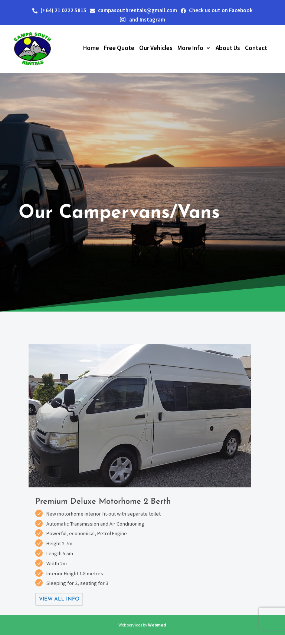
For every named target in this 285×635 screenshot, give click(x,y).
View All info (59, 599)
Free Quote (119, 47)
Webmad (157, 625)
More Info (190, 47)
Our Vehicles (156, 47)
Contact (256, 47)
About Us (228, 47)
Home (91, 47)
